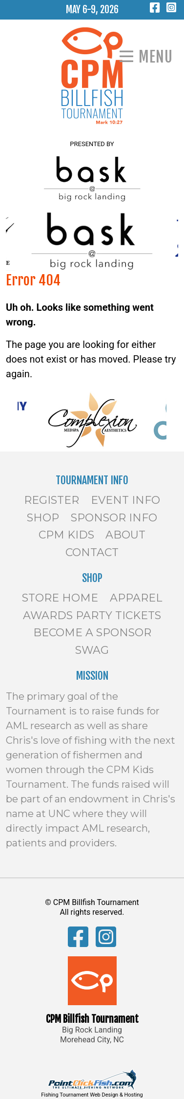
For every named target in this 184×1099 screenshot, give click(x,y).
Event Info (125, 500)
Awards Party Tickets (92, 615)
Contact (92, 552)
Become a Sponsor (92, 632)
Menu (156, 57)
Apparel (136, 597)
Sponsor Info (114, 517)
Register (51, 500)
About (125, 534)
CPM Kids (66, 534)
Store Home (60, 597)
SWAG (92, 650)
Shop (43, 517)
